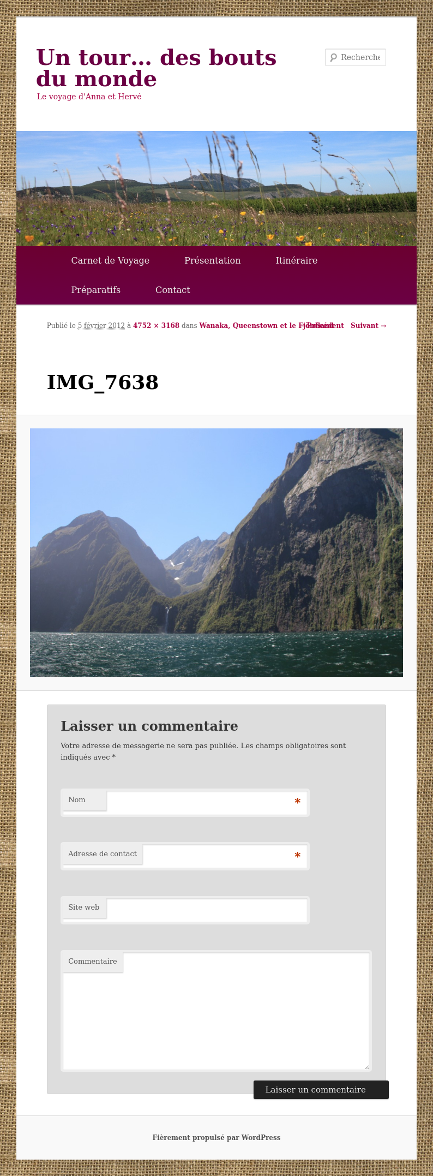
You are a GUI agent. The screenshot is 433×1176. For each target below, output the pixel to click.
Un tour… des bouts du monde (156, 67)
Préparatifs (96, 290)
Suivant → (368, 326)
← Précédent (321, 326)
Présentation (212, 260)
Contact (172, 290)
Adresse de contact (102, 854)
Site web (83, 907)
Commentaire (92, 961)
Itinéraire (296, 260)
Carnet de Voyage (110, 260)
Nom (77, 800)
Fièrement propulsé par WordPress (217, 1138)
